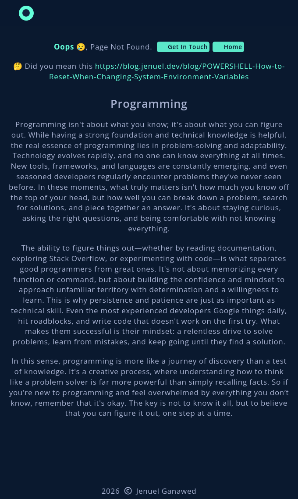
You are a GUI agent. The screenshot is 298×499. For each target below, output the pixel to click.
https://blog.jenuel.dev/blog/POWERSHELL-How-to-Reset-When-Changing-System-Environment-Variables (167, 71)
